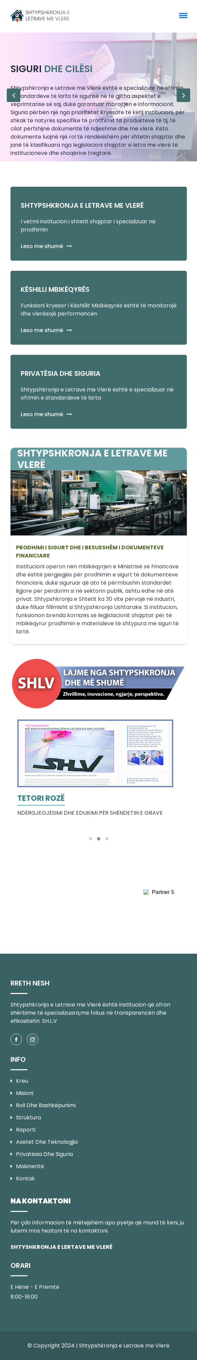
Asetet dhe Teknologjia (44, 1142)
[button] (182, 15)
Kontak (23, 1178)
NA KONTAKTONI (41, 1201)
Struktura (26, 1117)
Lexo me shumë (46, 246)
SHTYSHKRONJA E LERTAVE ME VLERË (62, 1247)
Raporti (23, 1130)
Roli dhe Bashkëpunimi (43, 1105)
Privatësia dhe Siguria (42, 1154)
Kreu (19, 1081)
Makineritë (27, 1166)
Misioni (22, 1093)
